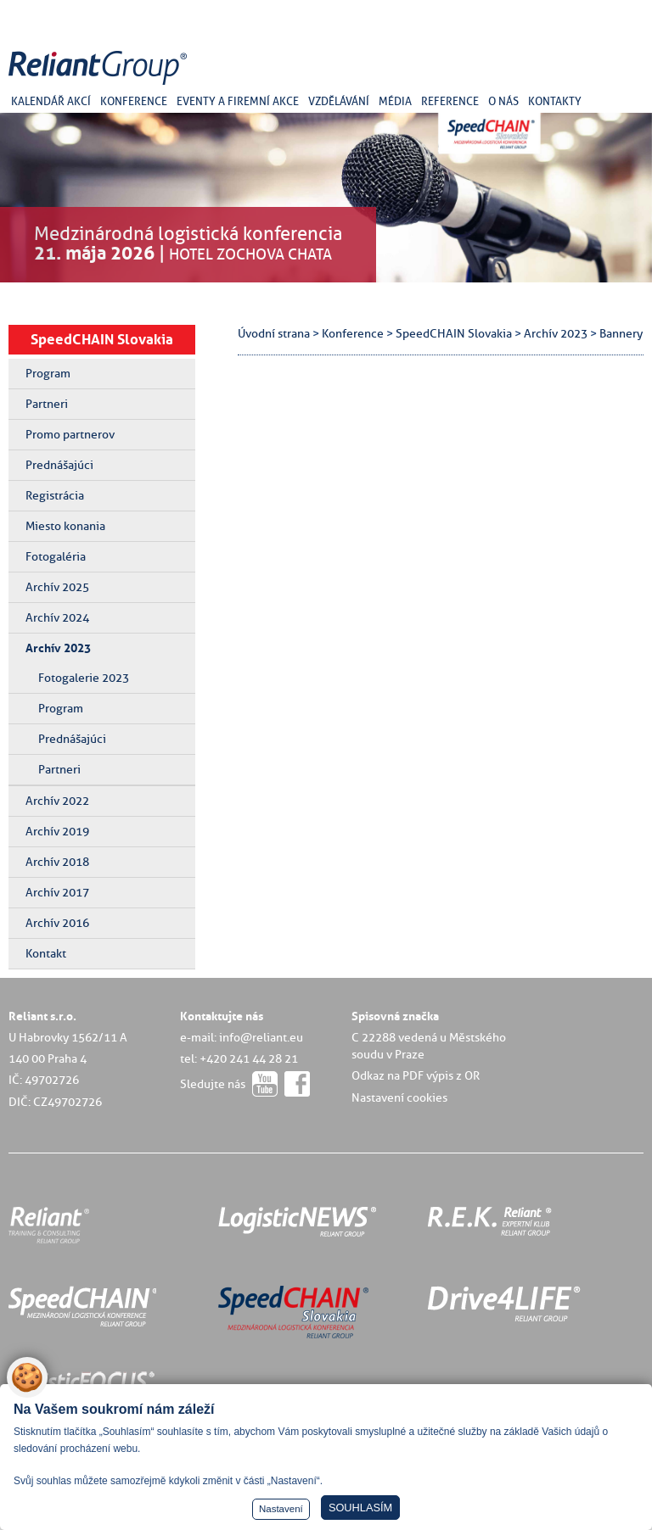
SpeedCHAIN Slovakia (102, 339)
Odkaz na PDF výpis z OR (415, 1075)
